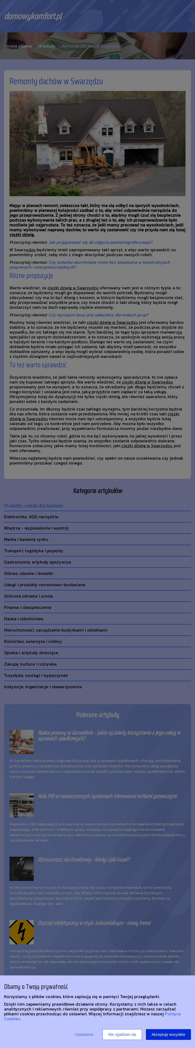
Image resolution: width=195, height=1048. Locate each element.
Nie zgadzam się (122, 1034)
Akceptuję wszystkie (168, 1034)
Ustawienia (84, 1034)
